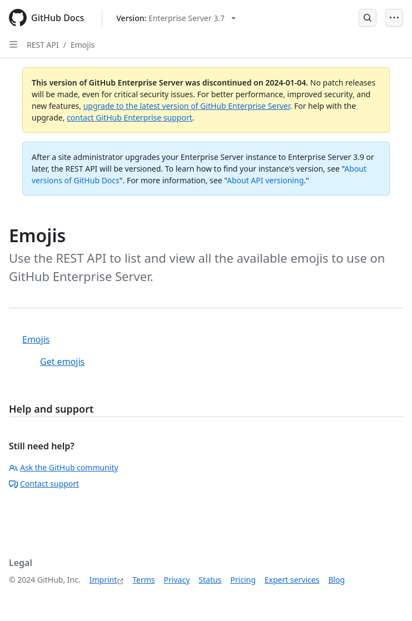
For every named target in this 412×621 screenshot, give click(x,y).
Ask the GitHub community (63, 467)
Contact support (44, 483)
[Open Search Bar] (367, 18)
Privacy (177, 579)
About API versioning (265, 180)
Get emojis (62, 361)
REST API (43, 44)
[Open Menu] (394, 18)
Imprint (103, 579)
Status (209, 579)
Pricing (242, 579)
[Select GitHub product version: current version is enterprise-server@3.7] (176, 18)
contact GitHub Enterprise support (129, 117)
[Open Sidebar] (13, 44)
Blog (336, 579)
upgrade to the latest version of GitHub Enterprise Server (186, 106)
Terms (143, 579)
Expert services (292, 579)
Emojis (83, 44)
